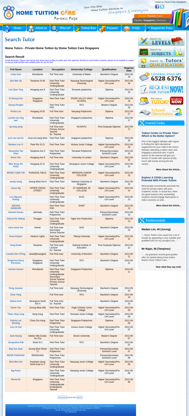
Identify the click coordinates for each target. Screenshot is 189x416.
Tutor (160, 16)
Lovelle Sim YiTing (15, 254)
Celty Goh (16, 74)
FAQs (133, 29)
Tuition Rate (85, 29)
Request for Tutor (159, 29)
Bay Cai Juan (16, 349)
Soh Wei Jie (16, 81)
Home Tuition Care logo (40, 13)
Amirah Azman (15, 269)
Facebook (157, 7)
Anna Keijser (15, 236)
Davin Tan (16, 307)
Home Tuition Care (49, 406)
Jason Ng (16, 188)
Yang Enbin (16, 245)
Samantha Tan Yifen (15, 152)
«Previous (62, 397)
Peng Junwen (16, 288)
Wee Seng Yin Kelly (16, 165)
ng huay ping (16, 126)
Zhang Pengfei (15, 105)
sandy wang (16, 181)
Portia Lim (15, 111)
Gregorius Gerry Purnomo (15, 261)
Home (14, 29)
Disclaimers (181, 2)
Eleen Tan (16, 157)
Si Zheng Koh (16, 98)
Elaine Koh (15, 301)
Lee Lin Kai (16, 327)
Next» (79, 397)
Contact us (159, 2)
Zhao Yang (15, 294)
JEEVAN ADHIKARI (15, 207)
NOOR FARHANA (16, 355)
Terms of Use (170, 2)
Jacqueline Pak (16, 342)
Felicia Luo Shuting (15, 321)
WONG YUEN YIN (16, 173)
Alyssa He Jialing (16, 218)
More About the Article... (168, 169)
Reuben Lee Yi (15, 144)
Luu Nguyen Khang (16, 198)
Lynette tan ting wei (16, 119)
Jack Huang (16, 336)
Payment (109, 29)
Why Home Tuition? (62, 29)
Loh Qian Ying (15, 89)
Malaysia (161, 20)
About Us (38, 29)
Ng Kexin (16, 370)
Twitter (162, 7)
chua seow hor (15, 227)
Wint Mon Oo (16, 362)
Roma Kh (16, 379)
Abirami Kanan (15, 212)
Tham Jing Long (15, 314)
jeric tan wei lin (16, 138)
